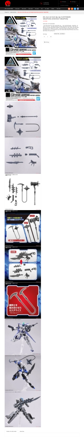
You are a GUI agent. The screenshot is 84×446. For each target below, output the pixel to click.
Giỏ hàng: (73, 2)
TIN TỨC (58, 8)
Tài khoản (63, 2)
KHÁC (52, 8)
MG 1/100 (31, 8)
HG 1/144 (17, 8)
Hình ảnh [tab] (22, 431)
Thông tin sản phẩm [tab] (11, 431)
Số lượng (45, 34)
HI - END (47, 8)
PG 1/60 (37, 8)
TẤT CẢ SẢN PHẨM (9, 8)
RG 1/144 (24, 8)
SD (41, 8)
